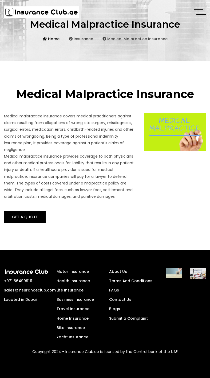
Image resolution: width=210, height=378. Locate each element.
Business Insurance (75, 299)
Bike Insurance (71, 327)
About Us (118, 271)
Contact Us (120, 299)
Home (51, 40)
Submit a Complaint (128, 318)
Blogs (114, 308)
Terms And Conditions (130, 281)
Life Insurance (70, 290)
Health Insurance (73, 281)
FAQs (114, 290)
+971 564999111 (18, 281)
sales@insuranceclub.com (30, 290)
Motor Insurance (73, 271)
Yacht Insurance (72, 337)
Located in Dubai (20, 299)
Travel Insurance (73, 308)
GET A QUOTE (25, 217)
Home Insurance (73, 318)
